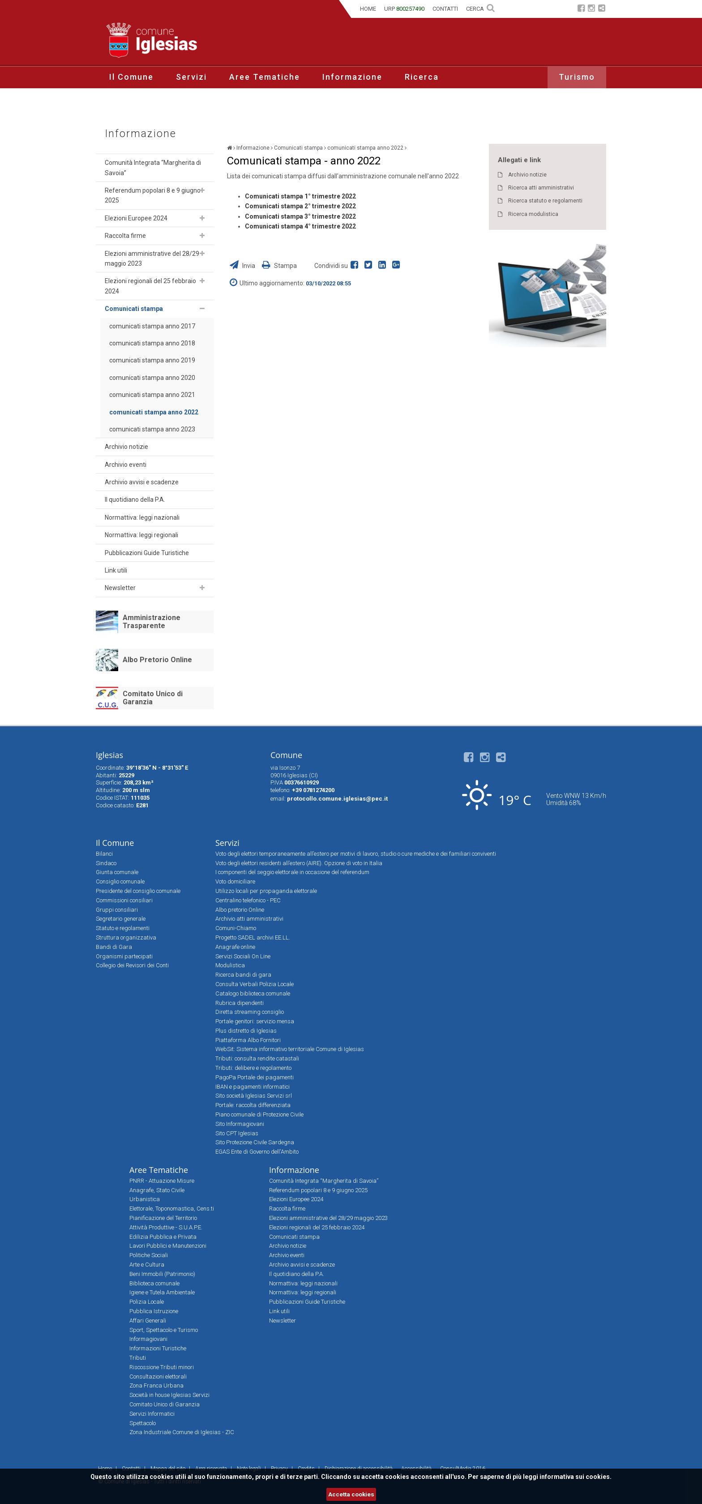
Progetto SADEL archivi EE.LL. (252, 937)
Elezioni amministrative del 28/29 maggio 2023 (152, 258)
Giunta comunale (117, 872)
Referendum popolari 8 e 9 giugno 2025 (153, 195)
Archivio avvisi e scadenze (142, 482)
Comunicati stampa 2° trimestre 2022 (300, 206)
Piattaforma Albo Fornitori (248, 1040)
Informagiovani (148, 1339)
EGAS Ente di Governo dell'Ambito (257, 1151)
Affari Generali (147, 1320)
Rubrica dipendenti (239, 1003)
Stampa (279, 265)
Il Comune (131, 77)
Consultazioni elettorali (158, 1376)
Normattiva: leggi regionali (141, 535)
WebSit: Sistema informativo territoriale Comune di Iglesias (289, 1049)
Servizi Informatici (152, 1413)
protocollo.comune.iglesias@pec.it (337, 798)
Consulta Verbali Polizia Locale (254, 984)
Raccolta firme (125, 235)
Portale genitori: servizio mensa (254, 1021)
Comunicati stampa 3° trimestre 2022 (300, 216)
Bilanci (104, 853)
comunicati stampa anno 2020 (152, 377)
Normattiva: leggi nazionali (142, 517)
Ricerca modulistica (533, 214)
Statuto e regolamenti (123, 928)
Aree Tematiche (264, 77)
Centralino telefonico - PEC (248, 900)
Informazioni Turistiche (157, 1348)
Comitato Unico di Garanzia (153, 698)
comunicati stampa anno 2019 (152, 360)
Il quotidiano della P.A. (135, 499)
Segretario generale (121, 918)
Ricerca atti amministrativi (541, 188)
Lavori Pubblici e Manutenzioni (167, 1245)
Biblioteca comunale (154, 1283)
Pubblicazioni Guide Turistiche (147, 552)
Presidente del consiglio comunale (138, 891)
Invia (243, 265)
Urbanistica (144, 1199)
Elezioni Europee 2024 (136, 218)
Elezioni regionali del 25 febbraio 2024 (150, 285)
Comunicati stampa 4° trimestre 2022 (300, 226)
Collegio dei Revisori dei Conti (132, 965)
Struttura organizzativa (126, 937)
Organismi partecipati (124, 956)
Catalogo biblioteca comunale (252, 993)
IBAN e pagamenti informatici (252, 1086)
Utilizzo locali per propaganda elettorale (266, 891)
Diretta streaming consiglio (249, 1011)
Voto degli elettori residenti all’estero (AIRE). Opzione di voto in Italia (298, 863)
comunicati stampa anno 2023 (152, 429)
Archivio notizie (126, 446)
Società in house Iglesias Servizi (169, 1395)
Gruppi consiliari (117, 909)
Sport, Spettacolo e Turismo (163, 1330)
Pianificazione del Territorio (163, 1218)
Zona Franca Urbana (156, 1385)
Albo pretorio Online (239, 909)
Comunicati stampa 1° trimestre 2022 (300, 196)
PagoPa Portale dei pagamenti (254, 1077)
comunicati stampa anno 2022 (153, 412)
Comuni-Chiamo (235, 928)
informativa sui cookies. (575, 1476)
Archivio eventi (125, 464)
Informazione (352, 77)
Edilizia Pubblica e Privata (163, 1236)
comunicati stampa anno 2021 (152, 394)
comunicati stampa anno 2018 (152, 343)
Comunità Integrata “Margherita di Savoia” (153, 167)
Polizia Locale (146, 1301)
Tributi (137, 1357)
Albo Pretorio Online (157, 659)
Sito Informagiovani (239, 1123)
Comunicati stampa (134, 308)
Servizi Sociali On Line (242, 956)
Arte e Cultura (146, 1264)
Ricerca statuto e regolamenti (545, 201)
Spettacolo (142, 1423)
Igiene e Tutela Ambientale (162, 1292)
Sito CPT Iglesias (236, 1133)
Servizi (191, 77)
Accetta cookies (351, 1494)
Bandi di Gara (114, 947)
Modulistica (230, 965)
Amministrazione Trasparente (151, 621)
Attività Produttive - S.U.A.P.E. (165, 1227)
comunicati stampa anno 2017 (152, 326)
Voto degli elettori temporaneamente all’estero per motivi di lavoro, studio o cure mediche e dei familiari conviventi (355, 853)
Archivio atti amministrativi (249, 918)
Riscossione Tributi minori (161, 1367)
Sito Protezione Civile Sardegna (254, 1142)
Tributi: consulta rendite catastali (257, 1058)
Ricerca (422, 77)
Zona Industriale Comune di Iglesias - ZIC (181, 1432)
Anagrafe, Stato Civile (156, 1190)
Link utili (116, 570)
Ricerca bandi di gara (243, 974)
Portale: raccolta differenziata (253, 1105)
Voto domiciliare (235, 881)
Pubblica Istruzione (153, 1311)
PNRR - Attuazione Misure (161, 1180)
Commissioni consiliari (124, 900)
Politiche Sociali (148, 1255)
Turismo (577, 77)
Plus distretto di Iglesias (246, 1030)
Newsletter (120, 587)
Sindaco (106, 863)
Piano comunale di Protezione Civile (259, 1114)
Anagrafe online (235, 947)
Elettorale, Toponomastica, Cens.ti (171, 1208)
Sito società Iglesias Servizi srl (253, 1095)
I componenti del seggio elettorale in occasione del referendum (292, 872)
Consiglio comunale (120, 881)
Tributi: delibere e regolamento (253, 1067)
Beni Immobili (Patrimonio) (162, 1274)
